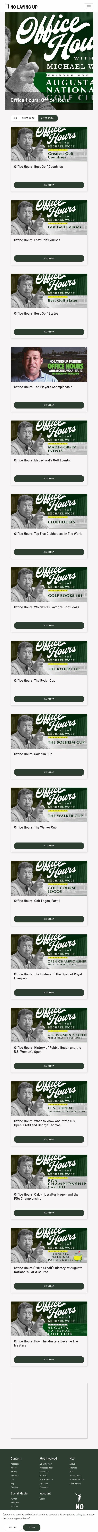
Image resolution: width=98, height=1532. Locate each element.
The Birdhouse (46, 1480)
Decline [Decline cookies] (12, 1527)
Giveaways (44, 1487)
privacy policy (74, 1514)
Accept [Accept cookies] (31, 1527)
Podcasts (15, 1464)
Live (12, 1480)
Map (12, 1483)
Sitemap (73, 1468)
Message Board (46, 1468)
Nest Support (75, 1476)
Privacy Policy (75, 1483)
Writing (14, 1472)
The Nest (15, 1487)
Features (14, 1476)
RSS (71, 1472)
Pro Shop (44, 1483)
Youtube (14, 1507)
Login (42, 1499)
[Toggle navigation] (88, 6)
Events (43, 1476)
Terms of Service (77, 1480)
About (72, 1464)
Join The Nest (46, 1464)
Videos (14, 1468)
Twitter (14, 1499)
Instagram (15, 1503)
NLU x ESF (44, 1472)
